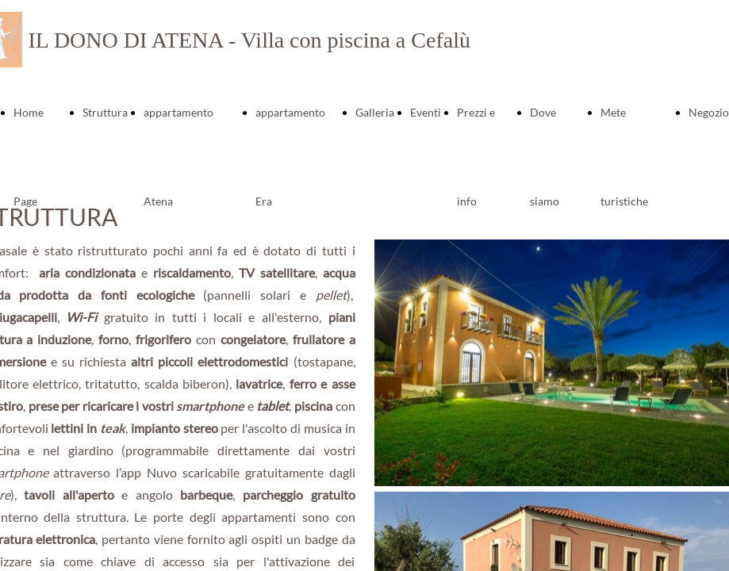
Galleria (374, 112)
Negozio (709, 112)
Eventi (425, 112)
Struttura (105, 112)
